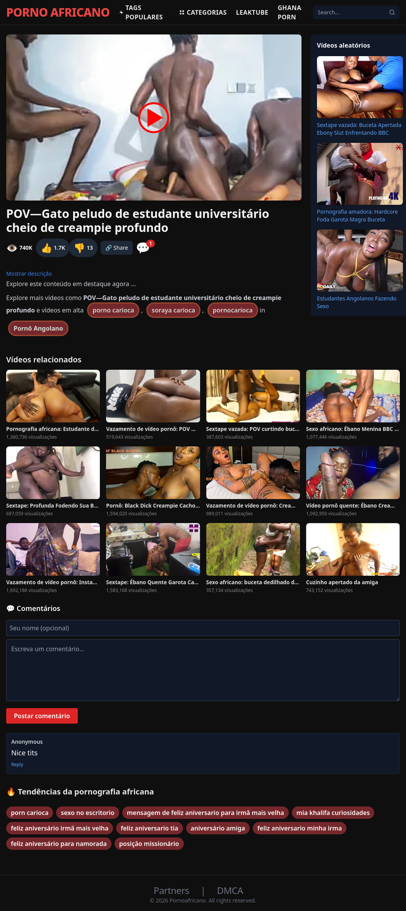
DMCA (230, 890)
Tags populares (141, 12)
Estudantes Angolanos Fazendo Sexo (357, 302)
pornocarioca (233, 310)
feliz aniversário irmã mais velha (59, 828)
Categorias (202, 12)
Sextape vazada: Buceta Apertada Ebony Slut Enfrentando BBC (359, 128)
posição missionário (149, 843)
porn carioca (29, 812)
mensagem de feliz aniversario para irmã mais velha (205, 812)
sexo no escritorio (87, 812)
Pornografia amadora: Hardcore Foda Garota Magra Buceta (357, 215)
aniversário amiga (218, 828)
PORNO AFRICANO (58, 12)
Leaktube (252, 12)
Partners (172, 890)
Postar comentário (42, 716)
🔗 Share (116, 247)
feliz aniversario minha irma (299, 828)
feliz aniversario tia (149, 828)
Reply (17, 765)
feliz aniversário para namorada (59, 843)
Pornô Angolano (38, 328)
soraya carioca (173, 310)
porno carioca (113, 310)
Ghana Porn (289, 12)
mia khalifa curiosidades (333, 812)
